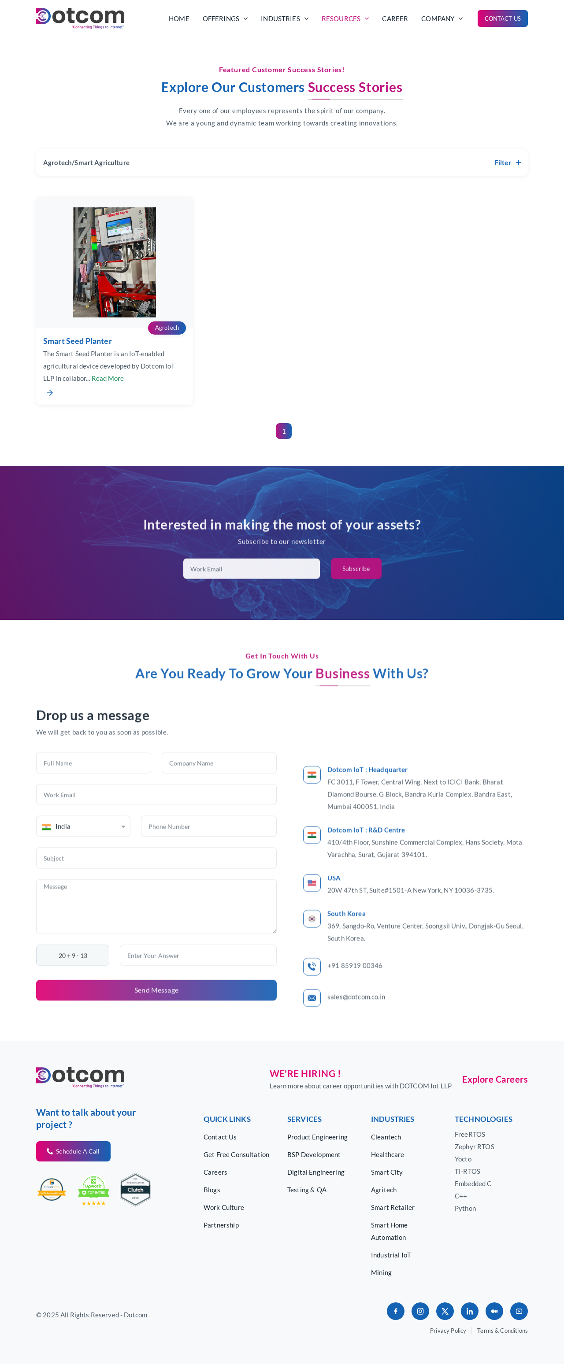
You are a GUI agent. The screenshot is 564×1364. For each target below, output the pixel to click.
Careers (215, 1172)
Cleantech (386, 1137)
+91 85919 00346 (354, 998)
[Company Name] (219, 795)
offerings (225, 18)
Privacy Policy (448, 1330)
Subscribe (356, 601)
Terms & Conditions (502, 1330)
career (395, 18)
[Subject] (156, 890)
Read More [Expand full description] (108, 383)
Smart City (387, 1172)
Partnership (221, 1225)
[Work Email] (156, 826)
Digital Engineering (316, 1172)
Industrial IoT (391, 1255)
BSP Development (314, 1154)
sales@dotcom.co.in (356, 1029)
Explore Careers (495, 1079)
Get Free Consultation (236, 1154)
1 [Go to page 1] (284, 431)
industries (284, 18)
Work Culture (224, 1207)
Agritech (384, 1190)
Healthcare (387, 1154)
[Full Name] (93, 795)
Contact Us (503, 18)
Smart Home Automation (389, 1231)
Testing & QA (307, 1190)
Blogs (212, 1190)
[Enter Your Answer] (198, 987)
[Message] (156, 938)
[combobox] (83, 859)
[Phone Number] (209, 858)
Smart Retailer (393, 1207)
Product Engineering (317, 1137)
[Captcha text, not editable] (72, 987)
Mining (381, 1272)
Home (179, 18)
